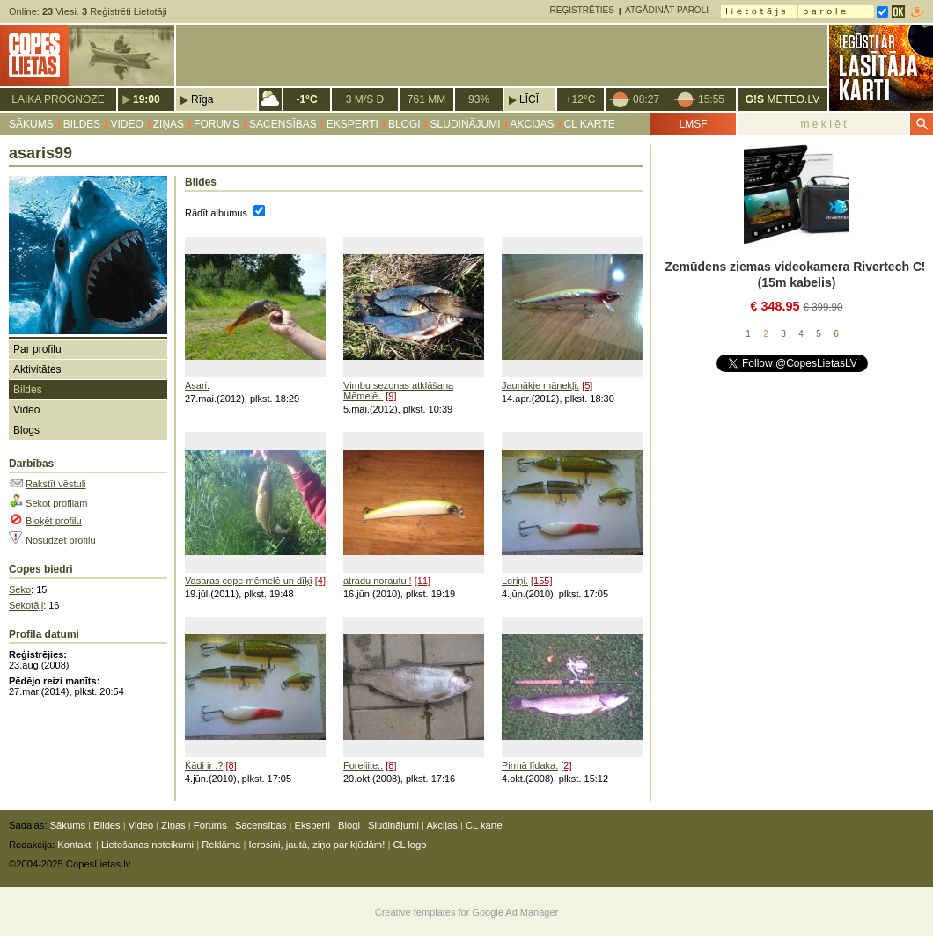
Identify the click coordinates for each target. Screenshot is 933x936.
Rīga (202, 99)
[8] (230, 765)
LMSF (693, 124)
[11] (422, 580)
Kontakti (74, 844)
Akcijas (533, 124)
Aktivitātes (37, 369)
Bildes (82, 124)
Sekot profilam (56, 503)
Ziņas (168, 124)
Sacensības (283, 124)
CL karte (589, 124)
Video (126, 124)
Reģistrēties (582, 10)
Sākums (31, 124)
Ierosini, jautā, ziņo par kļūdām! (316, 844)
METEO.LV (782, 99)
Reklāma (221, 844)
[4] (320, 580)
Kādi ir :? (204, 765)
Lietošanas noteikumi (147, 844)
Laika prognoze (57, 99)
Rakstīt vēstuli (55, 484)
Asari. (197, 385)
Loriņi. (515, 580)
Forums (216, 124)
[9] (391, 396)
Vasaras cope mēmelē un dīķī (248, 580)
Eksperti (352, 124)
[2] (566, 765)
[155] (541, 580)
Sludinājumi (465, 124)
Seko (20, 589)
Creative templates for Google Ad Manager (467, 912)
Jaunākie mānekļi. (540, 385)
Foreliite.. (363, 765)
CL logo (409, 844)
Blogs (26, 430)
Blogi (404, 124)
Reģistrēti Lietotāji (124, 11)
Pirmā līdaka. (530, 765)
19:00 (146, 99)
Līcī (529, 99)
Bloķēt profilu (54, 521)
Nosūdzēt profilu (61, 540)
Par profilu (37, 349)
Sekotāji (26, 605)
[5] (587, 385)
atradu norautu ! (377, 580)
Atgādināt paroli (667, 10)
